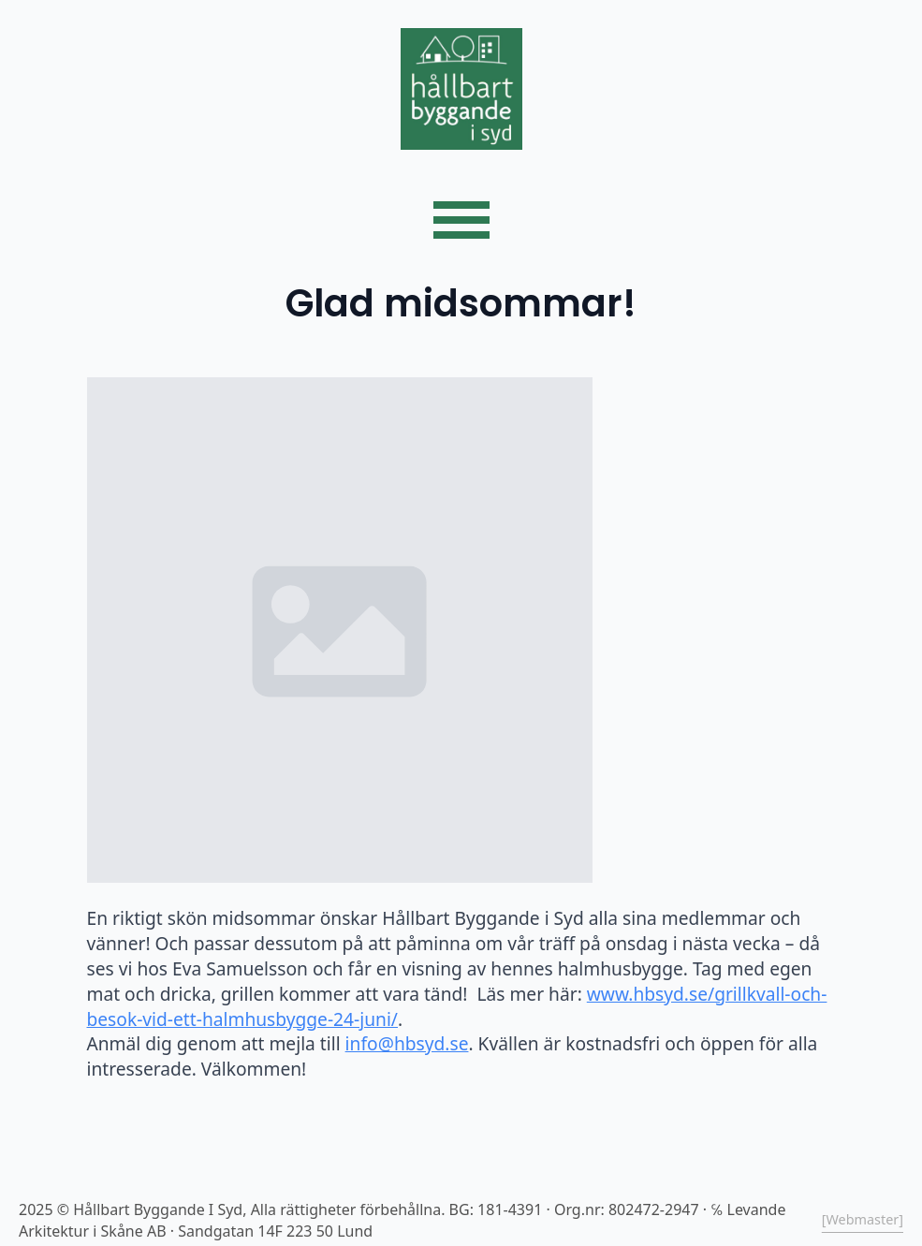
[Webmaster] (862, 1219)
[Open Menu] (461, 220)
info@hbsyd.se (407, 1043)
